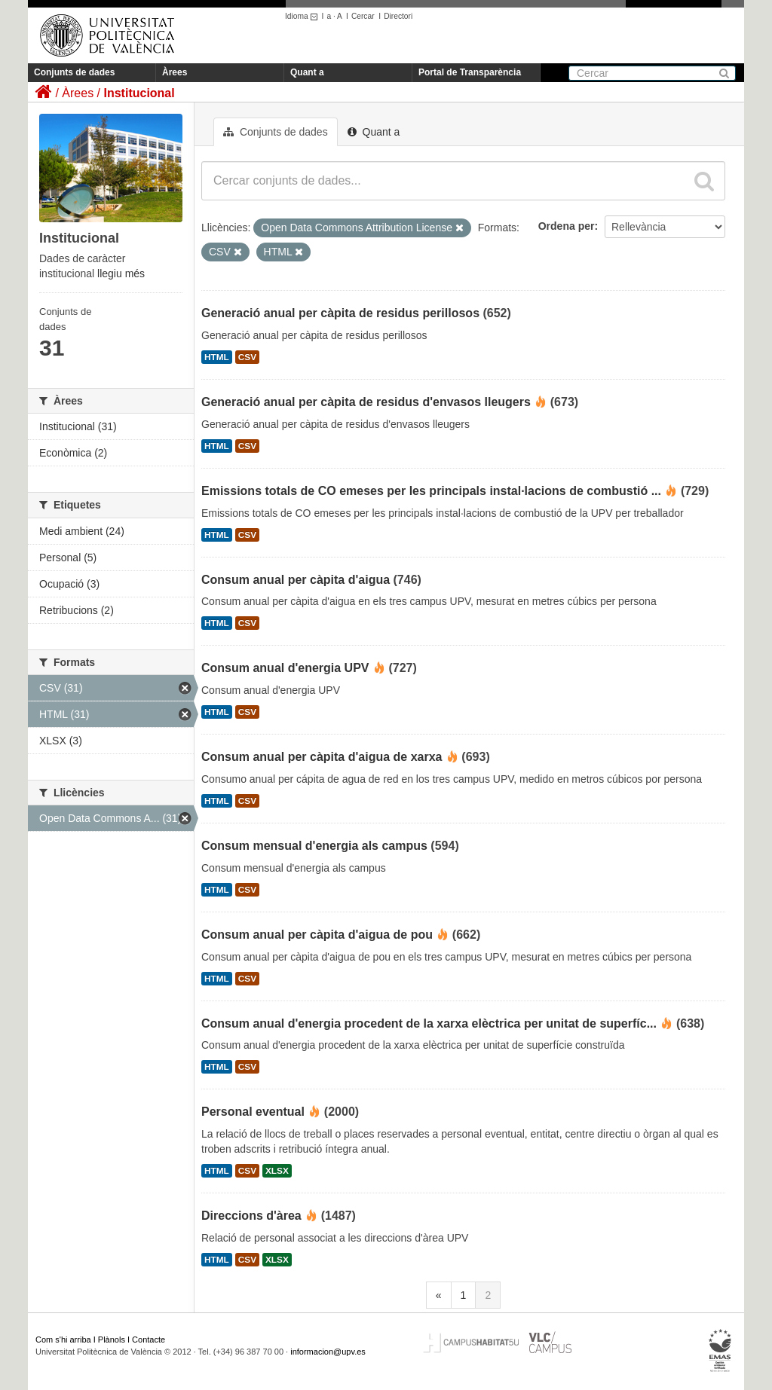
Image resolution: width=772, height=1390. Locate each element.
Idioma (303, 16)
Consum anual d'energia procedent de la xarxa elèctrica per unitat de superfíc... (429, 1023)
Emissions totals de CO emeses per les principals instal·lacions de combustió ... (431, 490)
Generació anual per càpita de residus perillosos (340, 313)
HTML (216, 357)
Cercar (363, 16)
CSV (247, 357)
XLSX (277, 1170)
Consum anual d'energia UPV (285, 667)
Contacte (148, 1339)
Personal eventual (253, 1111)
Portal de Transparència (469, 72)
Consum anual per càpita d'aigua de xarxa (321, 756)
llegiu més (121, 273)
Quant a (307, 72)
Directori (398, 16)
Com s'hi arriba (63, 1339)
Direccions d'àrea (251, 1215)
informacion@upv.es (328, 1351)
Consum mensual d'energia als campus (314, 845)
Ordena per (566, 226)
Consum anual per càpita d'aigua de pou (317, 934)
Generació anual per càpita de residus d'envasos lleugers (366, 402)
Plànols (111, 1339)
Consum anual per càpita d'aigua (295, 579)
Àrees (174, 72)
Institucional (138, 93)
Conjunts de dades (74, 72)
